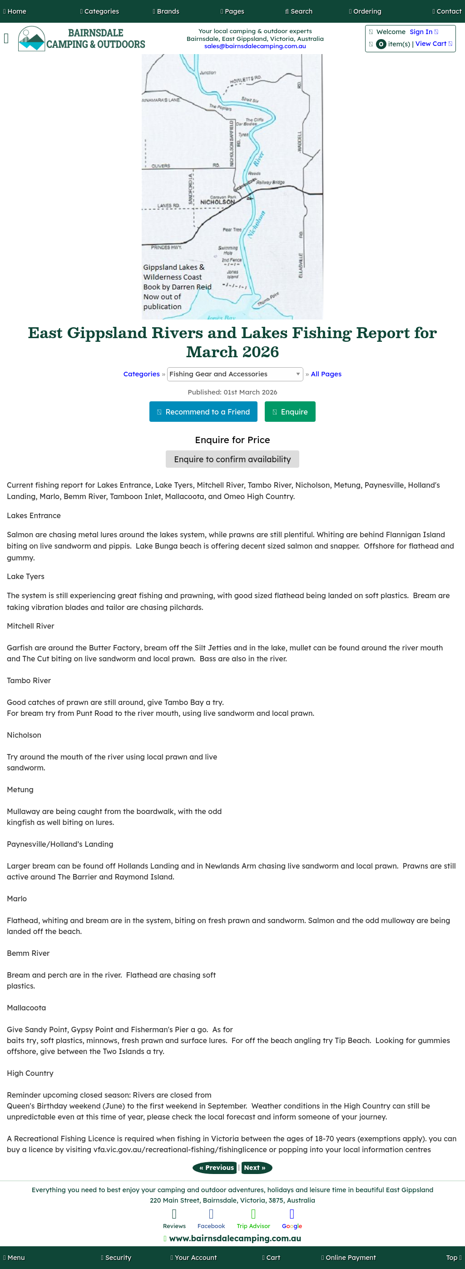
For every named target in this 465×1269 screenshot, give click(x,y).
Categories (142, 374)
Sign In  (424, 31)
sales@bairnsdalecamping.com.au (255, 46)
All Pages (326, 374)
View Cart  (434, 44)
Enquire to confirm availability (232, 459)
